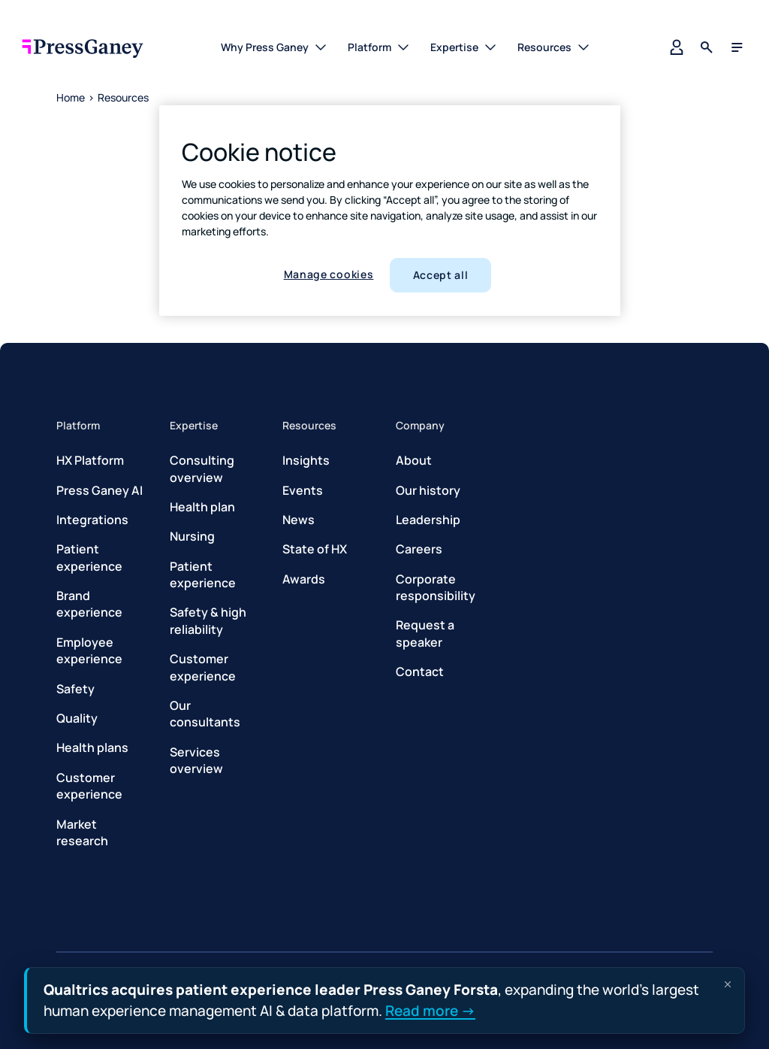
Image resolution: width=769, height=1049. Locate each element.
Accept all (441, 275)
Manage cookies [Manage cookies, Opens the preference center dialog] (329, 274)
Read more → (430, 1010)
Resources (123, 97)
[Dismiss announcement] (727, 984)
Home (70, 97)
